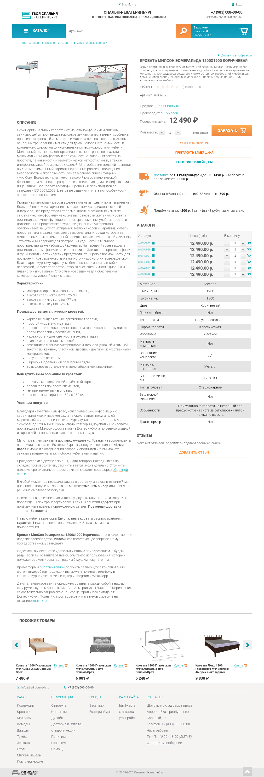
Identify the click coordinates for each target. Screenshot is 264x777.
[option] (87, 82)
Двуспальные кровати (92, 42)
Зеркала (23, 743)
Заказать (232, 131)
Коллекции (25, 705)
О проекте (99, 17)
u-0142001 (144, 255)
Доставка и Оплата (66, 724)
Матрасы (24, 718)
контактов (40, 601)
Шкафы (23, 730)
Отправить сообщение (164, 743)
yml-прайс (127, 718)
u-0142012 (144, 262)
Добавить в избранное (236, 55)
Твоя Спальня (31, 42)
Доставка (161, 175)
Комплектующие (30, 761)
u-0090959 (144, 249)
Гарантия (58, 743)
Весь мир (96, 705)
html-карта (127, 705)
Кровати (66, 42)
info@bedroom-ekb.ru (35, 687)
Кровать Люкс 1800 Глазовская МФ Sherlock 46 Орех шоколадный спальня (212, 670)
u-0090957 (144, 243)
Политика (59, 736)
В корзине (200, 27)
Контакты (129, 17)
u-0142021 (144, 268)
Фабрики (114, 17)
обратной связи (52, 567)
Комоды (23, 724)
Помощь (57, 749)
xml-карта (126, 712)
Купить (59, 665)
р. (209, 35)
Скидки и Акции (63, 730)
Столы (22, 749)
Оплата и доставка (152, 17)
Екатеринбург (100, 712)
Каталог (50, 42)
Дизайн (57, 718)
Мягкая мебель (29, 755)
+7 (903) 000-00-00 (226, 12)
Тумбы (22, 736)
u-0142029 (144, 274)
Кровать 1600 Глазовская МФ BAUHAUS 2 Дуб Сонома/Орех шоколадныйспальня (93, 670)
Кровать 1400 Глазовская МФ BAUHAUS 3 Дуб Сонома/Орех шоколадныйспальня (153, 670)
